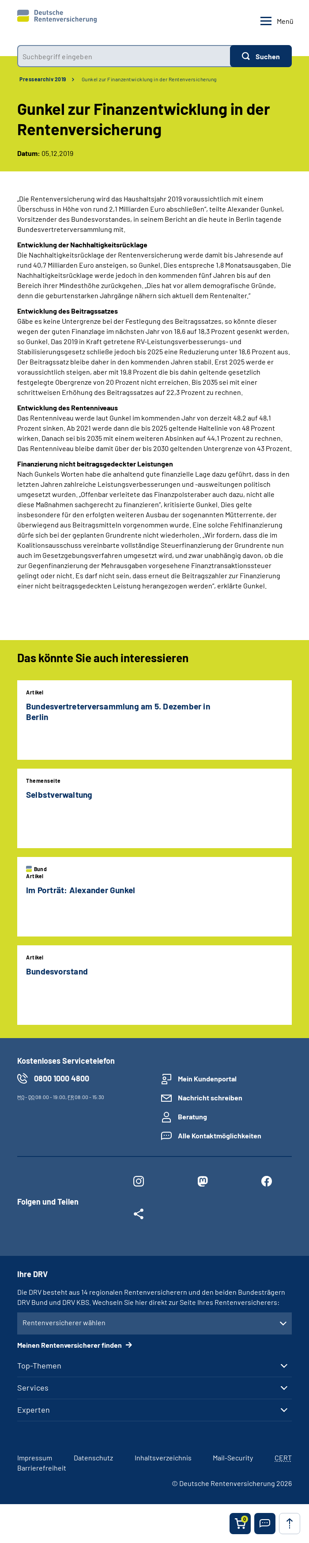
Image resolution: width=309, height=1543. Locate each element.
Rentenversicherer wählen (64, 1322)
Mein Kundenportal (207, 1078)
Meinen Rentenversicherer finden (70, 1345)
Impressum (34, 1457)
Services (33, 1387)
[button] (264, 1523)
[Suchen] (261, 56)
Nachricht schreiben (210, 1097)
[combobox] (123, 56)
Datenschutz (93, 1457)
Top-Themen (39, 1365)
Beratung (192, 1116)
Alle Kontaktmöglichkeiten (219, 1135)
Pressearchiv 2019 (42, 79)
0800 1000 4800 (61, 1078)
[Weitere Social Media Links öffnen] (138, 1215)
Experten (33, 1410)
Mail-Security (233, 1457)
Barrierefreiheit (41, 1467)
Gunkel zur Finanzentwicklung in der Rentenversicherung (149, 79)
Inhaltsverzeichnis (163, 1457)
